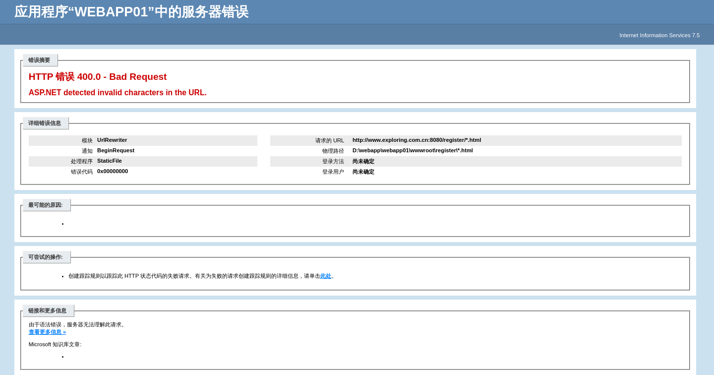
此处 (325, 276)
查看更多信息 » (47, 332)
